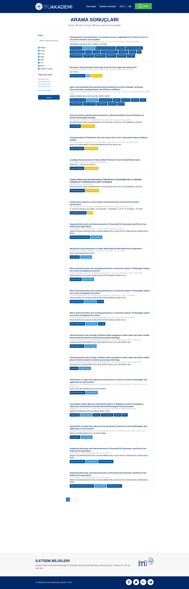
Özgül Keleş (75, 415)
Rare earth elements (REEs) (105, 48)
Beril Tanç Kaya (76, 48)
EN (130, 6)
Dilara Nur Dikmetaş (77, 461)
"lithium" (96, 415)
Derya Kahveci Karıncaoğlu (80, 237)
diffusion (117, 100)
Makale (43, 48)
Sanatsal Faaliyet (46, 69)
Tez (41, 63)
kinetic (143, 100)
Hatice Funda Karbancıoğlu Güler (82, 486)
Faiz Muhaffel (75, 126)
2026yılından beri (44, 81)
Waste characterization (134, 48)
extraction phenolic (105, 461)
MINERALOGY (100, 56)
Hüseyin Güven (76, 279)
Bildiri (42, 66)
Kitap (42, 57)
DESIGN (121, 104)
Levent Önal (75, 257)
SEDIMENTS (111, 56)
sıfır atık (100, 301)
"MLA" (125, 415)
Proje (42, 54)
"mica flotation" (107, 415)
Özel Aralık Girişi (44, 90)
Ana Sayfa (91, 6)
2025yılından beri (44, 84)
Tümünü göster (43, 79)
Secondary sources (77, 52)
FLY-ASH (132, 52)
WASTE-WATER (89, 104)
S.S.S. (122, 6)
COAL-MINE (123, 52)
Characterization (105, 100)
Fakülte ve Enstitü (107, 6)
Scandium (120, 48)
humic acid (125, 100)
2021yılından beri (44, 86)
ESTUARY (131, 56)
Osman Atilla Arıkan (77, 324)
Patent (42, 51)
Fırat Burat (74, 368)
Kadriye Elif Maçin (77, 301)
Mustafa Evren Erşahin (78, 213)
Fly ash (88, 52)
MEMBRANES (101, 104)
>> (76, 499)
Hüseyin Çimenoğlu (77, 190)
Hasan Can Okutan (77, 148)
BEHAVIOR (112, 104)
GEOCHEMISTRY (76, 56)
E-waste (96, 52)
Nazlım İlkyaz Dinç (77, 346)
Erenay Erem (75, 437)
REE (139, 52)
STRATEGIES (88, 56)
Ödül (42, 60)
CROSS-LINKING (76, 104)
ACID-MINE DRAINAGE (109, 52)
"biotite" (117, 415)
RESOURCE (121, 56)
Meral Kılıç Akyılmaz (77, 76)
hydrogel (135, 100)
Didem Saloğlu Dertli (78, 100)
